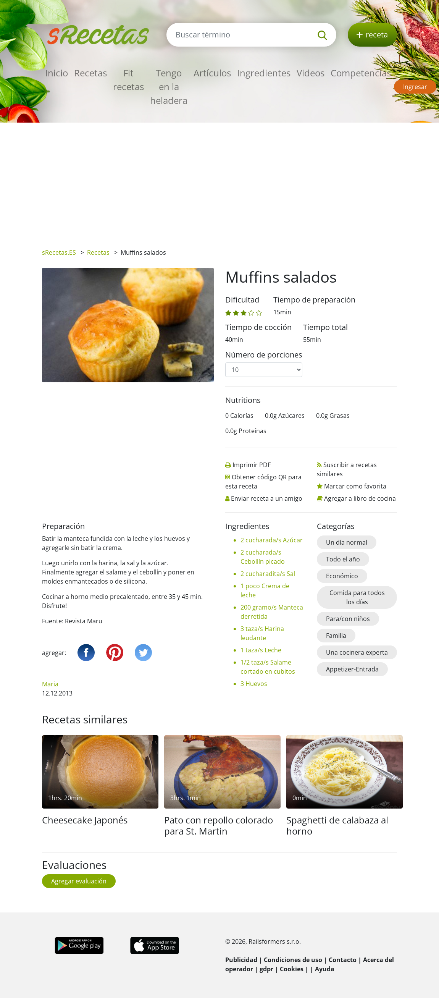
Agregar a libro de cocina (360, 498)
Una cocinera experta (357, 652)
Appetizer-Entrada (352, 669)
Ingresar (415, 86)
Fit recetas (128, 79)
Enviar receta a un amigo (266, 498)
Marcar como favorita (355, 486)
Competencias (361, 72)
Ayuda (324, 969)
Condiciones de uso (293, 960)
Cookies (291, 969)
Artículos (212, 72)
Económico (342, 576)
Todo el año (343, 559)
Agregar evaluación (79, 881)
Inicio (56, 72)
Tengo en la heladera (168, 86)
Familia (336, 635)
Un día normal (346, 542)
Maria (50, 684)
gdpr (266, 969)
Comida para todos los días (357, 597)
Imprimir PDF (251, 465)
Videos (310, 72)
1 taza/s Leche (260, 650)
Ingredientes (264, 72)
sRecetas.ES (59, 252)
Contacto (343, 960)
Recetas (90, 72)
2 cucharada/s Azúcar (271, 540)
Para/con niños (348, 619)
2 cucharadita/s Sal (267, 573)
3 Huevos (253, 683)
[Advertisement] (219, 179)
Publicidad (241, 960)
